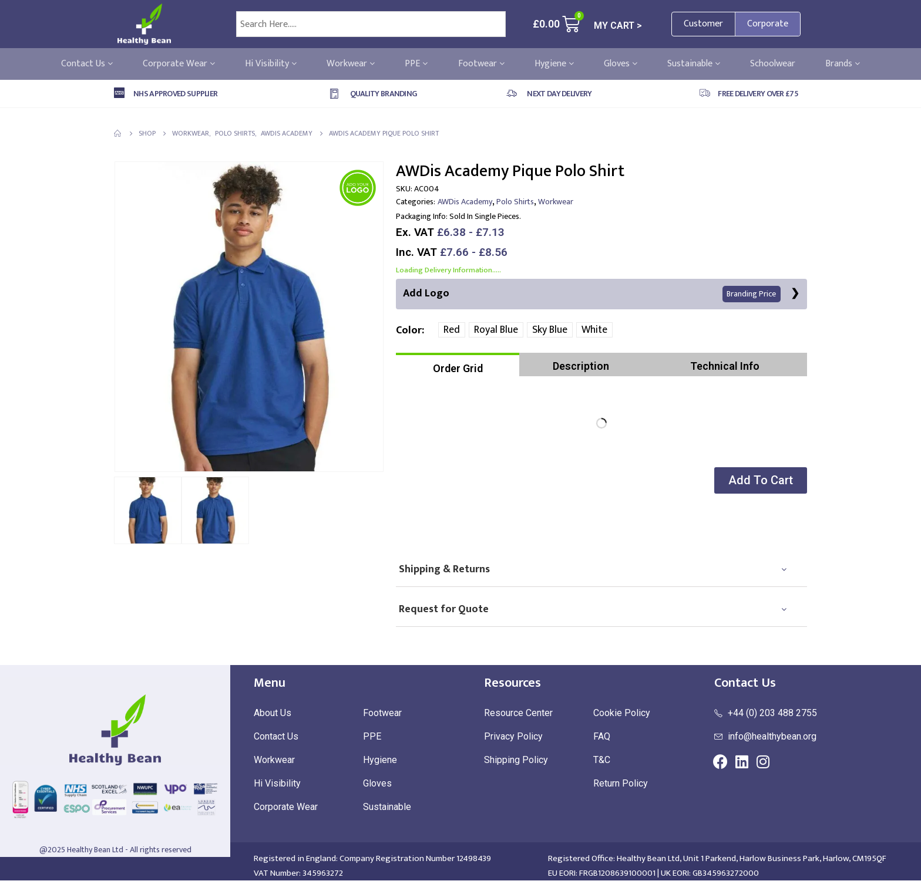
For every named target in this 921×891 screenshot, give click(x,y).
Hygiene (554, 64)
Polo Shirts (515, 201)
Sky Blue (549, 330)
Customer (703, 24)
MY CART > (618, 25)
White (594, 330)
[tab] (457, 365)
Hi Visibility (271, 64)
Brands (842, 64)
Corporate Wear (179, 64)
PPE (416, 64)
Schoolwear (772, 64)
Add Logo (592, 294)
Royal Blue (496, 330)
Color (409, 331)
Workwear (351, 64)
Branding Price (751, 294)
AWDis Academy (465, 201)
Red (451, 330)
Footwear (481, 64)
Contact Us (87, 64)
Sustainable (693, 64)
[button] (759, 481)
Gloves (620, 64)
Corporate (767, 24)
